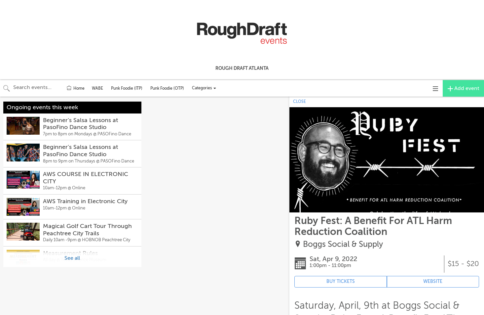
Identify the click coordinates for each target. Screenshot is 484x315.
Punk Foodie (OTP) (167, 88)
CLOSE (299, 101)
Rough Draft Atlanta (242, 68)
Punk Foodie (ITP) (126, 88)
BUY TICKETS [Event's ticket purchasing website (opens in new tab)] (340, 281)
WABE (97, 88)
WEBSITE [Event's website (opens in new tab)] (432, 281)
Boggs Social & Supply (343, 244)
